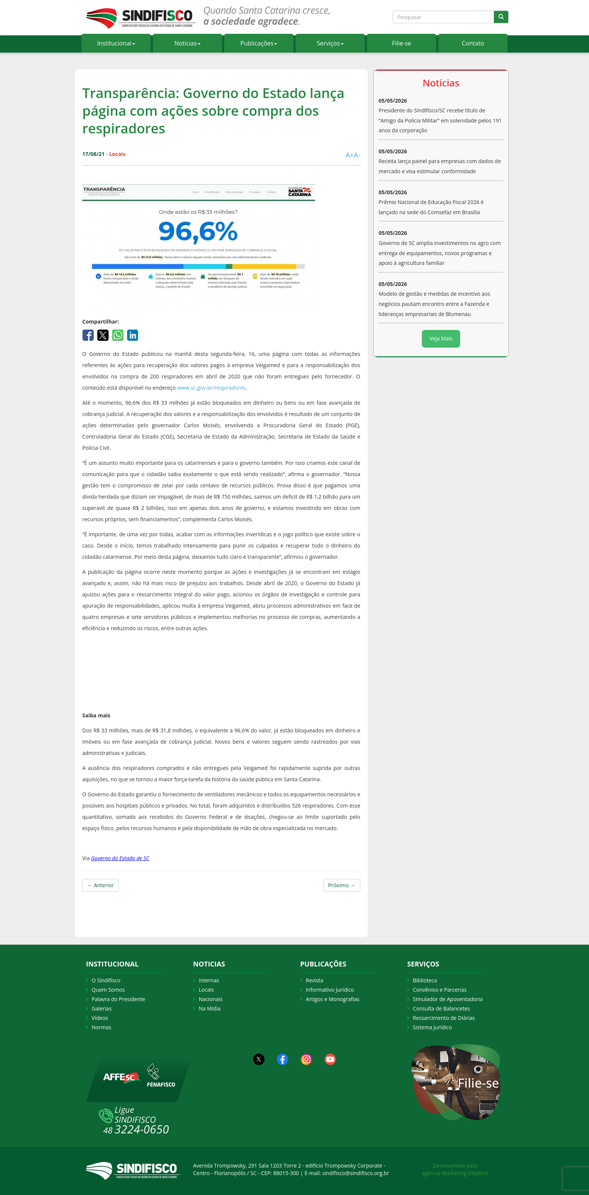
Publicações (258, 43)
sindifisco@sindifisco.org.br (355, 1173)
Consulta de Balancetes (441, 1008)
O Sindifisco (106, 980)
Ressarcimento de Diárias (444, 1017)
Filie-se (401, 43)
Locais (206, 989)
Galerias (102, 1008)
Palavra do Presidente (118, 999)
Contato (473, 43)
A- (357, 154)
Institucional (116, 43)
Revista (314, 980)
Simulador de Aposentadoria (448, 999)
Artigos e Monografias (332, 999)
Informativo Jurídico (330, 989)
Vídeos (100, 1017)
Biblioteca (425, 980)
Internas (209, 980)
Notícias (187, 43)
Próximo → (341, 885)
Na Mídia (209, 1008)
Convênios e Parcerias (440, 989)
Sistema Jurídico (432, 1027)
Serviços (330, 43)
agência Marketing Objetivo (455, 1173)
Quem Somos (108, 989)
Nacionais (211, 999)
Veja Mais (441, 338)
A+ (350, 154)
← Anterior (100, 885)
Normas (101, 1027)
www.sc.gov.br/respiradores (211, 387)
